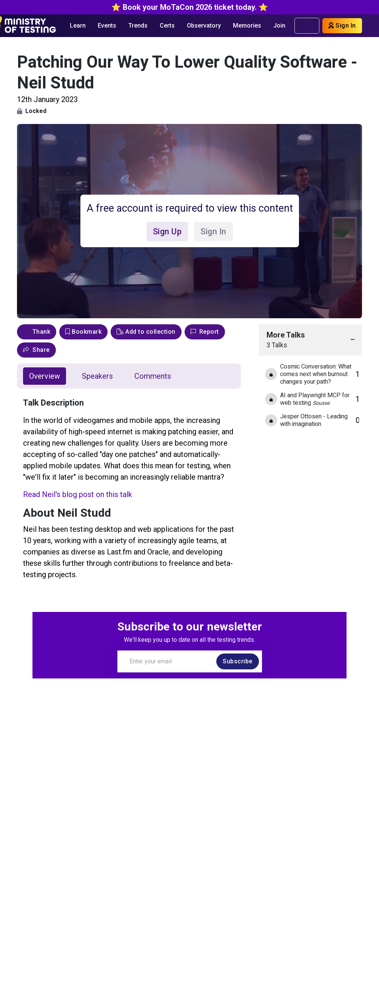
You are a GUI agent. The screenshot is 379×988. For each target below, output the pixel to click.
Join (279, 25)
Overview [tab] (44, 376)
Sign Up (167, 231)
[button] (36, 350)
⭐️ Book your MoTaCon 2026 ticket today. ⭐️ (189, 7)
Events (107, 25)
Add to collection (146, 331)
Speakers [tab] (97, 376)
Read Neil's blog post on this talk (77, 494)
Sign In (342, 25)
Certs (167, 25)
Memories (247, 25)
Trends (138, 25)
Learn (78, 25)
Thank (36, 331)
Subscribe (238, 661)
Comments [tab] (152, 376)
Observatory (204, 25)
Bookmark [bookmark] (83, 331)
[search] (310, 25)
